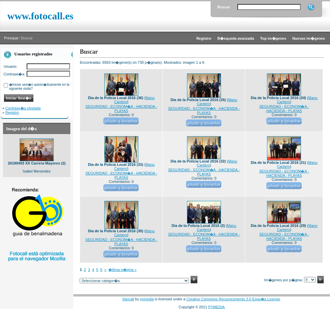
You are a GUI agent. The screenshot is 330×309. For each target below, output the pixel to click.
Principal (11, 38)
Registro (12, 112)
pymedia (147, 299)
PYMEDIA (216, 307)
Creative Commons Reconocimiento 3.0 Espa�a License (233, 299)
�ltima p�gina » (122, 270)
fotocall (128, 299)
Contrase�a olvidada (23, 108)
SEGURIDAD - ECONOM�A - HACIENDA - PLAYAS (121, 108)
